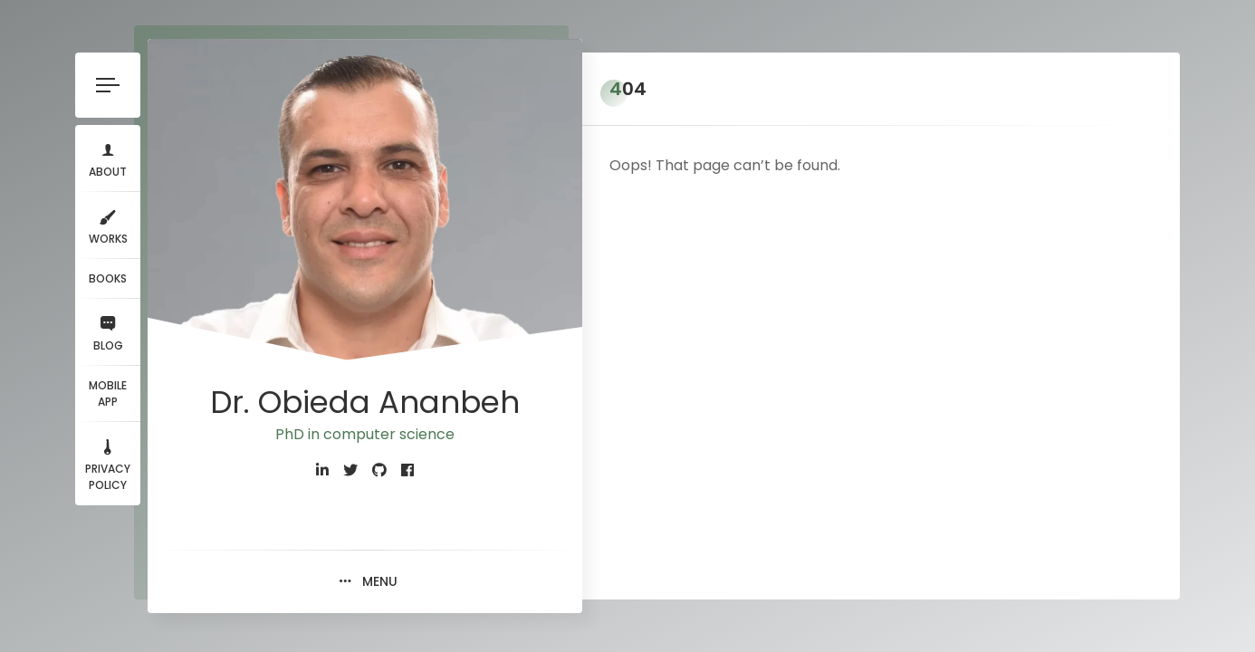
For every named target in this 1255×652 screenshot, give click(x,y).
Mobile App (108, 393)
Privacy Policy (107, 463)
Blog (108, 332)
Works (108, 225)
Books (108, 278)
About (108, 158)
